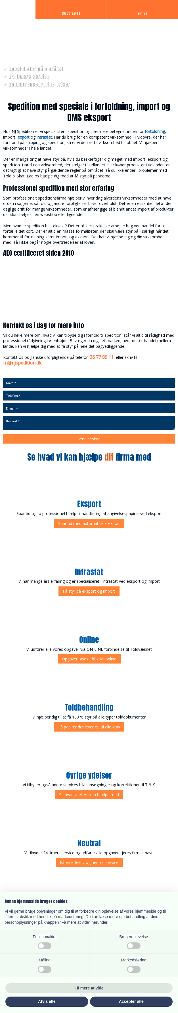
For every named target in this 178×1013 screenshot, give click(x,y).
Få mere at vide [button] (89, 988)
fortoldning (155, 131)
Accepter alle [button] (131, 1001)
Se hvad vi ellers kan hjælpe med (89, 794)
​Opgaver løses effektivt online (89, 659)
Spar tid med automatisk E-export (89, 523)
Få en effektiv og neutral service (89, 862)
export (24, 137)
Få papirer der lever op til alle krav (89, 727)
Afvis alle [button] (46, 1001)
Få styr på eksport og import (89, 591)
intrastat (44, 137)
